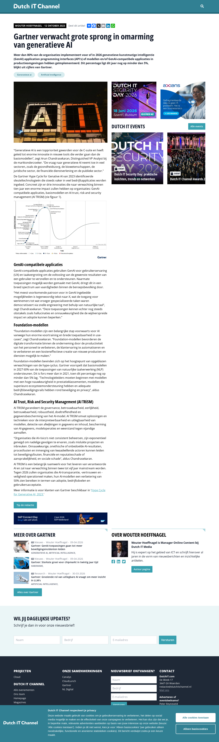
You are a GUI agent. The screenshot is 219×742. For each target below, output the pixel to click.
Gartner (66, 685)
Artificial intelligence (51, 74)
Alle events (196, 126)
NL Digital (67, 689)
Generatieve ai (24, 74)
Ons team (19, 694)
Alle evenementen (24, 690)
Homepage (20, 698)
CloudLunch (69, 681)
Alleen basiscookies (195, 728)
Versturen (167, 640)
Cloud (17, 677)
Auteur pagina (142, 569)
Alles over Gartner (27, 592)
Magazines (20, 702)
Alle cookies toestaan (196, 717)
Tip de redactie (25, 505)
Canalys (66, 677)
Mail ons (164, 690)
